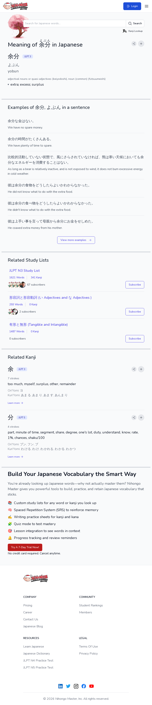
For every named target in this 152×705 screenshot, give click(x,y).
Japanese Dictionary (36, 653)
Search (135, 23)
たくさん (36, 139)
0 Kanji (33, 304)
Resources (31, 638)
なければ (91, 157)
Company (29, 597)
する (46, 162)
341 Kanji (36, 277)
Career (27, 612)
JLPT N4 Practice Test (38, 660)
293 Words (16, 304)
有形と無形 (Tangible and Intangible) (38, 324)
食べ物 (30, 203)
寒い (112, 157)
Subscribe (135, 285)
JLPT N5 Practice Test (38, 667)
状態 (46, 157)
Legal (83, 638)
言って (37, 221)
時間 (21, 139)
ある (46, 139)
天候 (119, 157)
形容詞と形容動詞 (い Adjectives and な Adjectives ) (50, 297)
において (130, 157)
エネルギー (23, 162)
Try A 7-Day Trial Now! (25, 547)
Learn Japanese (33, 646)
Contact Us (30, 619)
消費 (39, 162)
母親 (46, 221)
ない (28, 121)
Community (87, 597)
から (53, 221)
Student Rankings (91, 605)
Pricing (27, 605)
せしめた (85, 221)
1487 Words (16, 331)
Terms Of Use (88, 646)
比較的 (13, 157)
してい (30, 157)
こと (53, 162)
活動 (21, 157)
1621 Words (16, 277)
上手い (20, 221)
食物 (28, 185)
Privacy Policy (88, 653)
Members (85, 612)
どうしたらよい (48, 185)
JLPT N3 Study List (24, 270)
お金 (70, 221)
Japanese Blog (33, 626)
